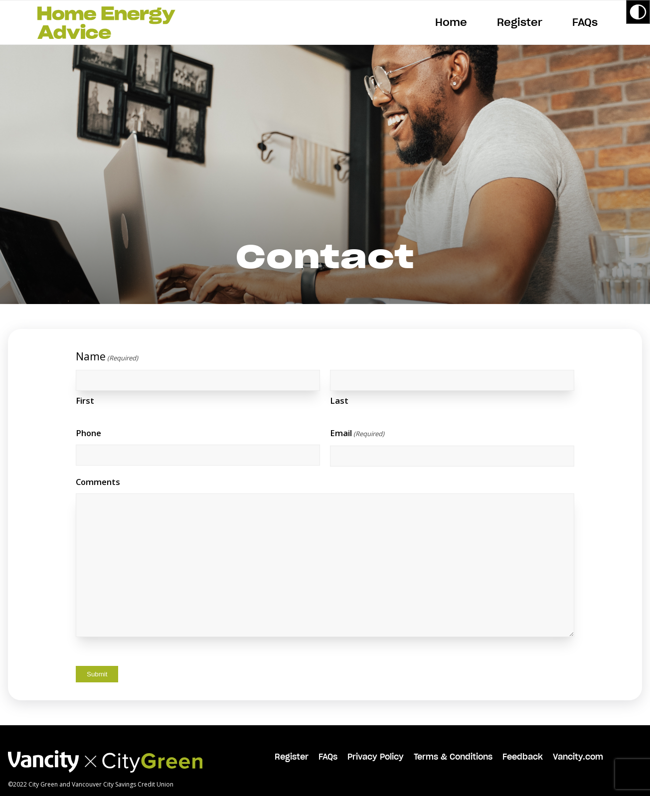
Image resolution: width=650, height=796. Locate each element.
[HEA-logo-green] (106, 22)
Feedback (522, 757)
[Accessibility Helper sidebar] (638, 12)
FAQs (328, 757)
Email (357, 434)
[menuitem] (451, 22)
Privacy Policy (375, 757)
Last (339, 400)
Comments (98, 481)
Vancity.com (578, 757)
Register (292, 757)
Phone (88, 433)
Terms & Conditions (453, 757)
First (85, 400)
